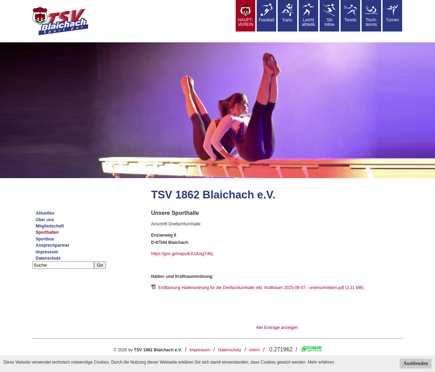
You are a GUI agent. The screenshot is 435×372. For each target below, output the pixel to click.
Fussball (266, 12)
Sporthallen (47, 232)
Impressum (47, 252)
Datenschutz (48, 258)
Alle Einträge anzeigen (277, 327)
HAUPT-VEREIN (246, 15)
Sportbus (45, 239)
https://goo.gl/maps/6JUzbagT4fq (182, 253)
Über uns (45, 219)
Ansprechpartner (53, 245)
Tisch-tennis (371, 15)
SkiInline (329, 15)
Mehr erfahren (321, 362)
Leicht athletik (308, 15)
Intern (254, 350)
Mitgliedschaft (50, 226)
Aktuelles (45, 213)
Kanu (287, 12)
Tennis (350, 12)
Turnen (392, 12)
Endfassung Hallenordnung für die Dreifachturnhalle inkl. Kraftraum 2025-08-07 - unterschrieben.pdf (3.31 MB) (257, 287)
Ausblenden (415, 363)
